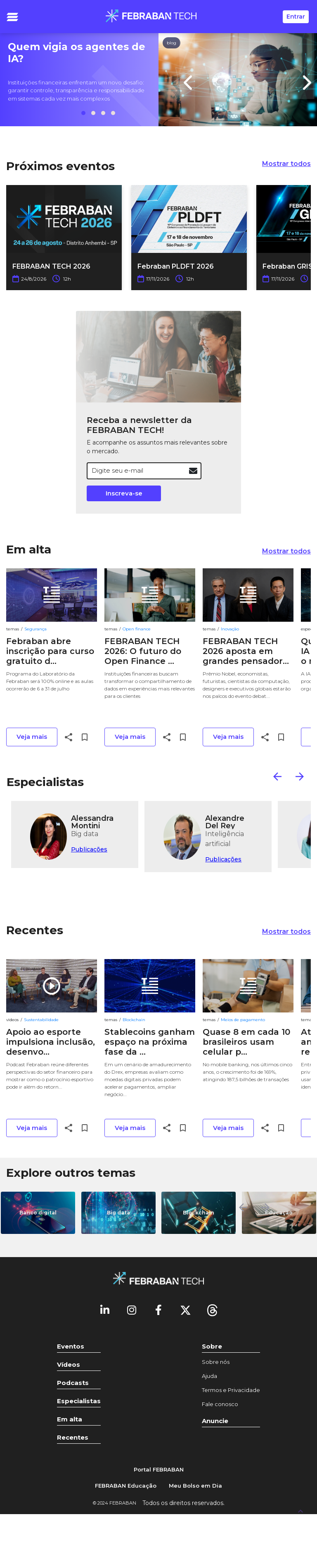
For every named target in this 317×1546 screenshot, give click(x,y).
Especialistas (45, 782)
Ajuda (209, 1376)
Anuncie (215, 1421)
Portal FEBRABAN (159, 1469)
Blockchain (134, 1019)
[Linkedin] (105, 1309)
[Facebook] (158, 1309)
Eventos (70, 1346)
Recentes (34, 930)
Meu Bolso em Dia (195, 1485)
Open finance (137, 629)
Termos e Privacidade (231, 1390)
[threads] (212, 1309)
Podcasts (73, 1383)
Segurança (35, 629)
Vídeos (68, 1364)
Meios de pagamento (243, 1019)
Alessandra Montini (92, 822)
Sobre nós (215, 1361)
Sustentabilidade (41, 1019)
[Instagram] (131, 1309)
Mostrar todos (286, 164)
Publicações (89, 849)
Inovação (230, 629)
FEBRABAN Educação (125, 1485)
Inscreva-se (124, 493)
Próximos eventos (60, 166)
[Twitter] (185, 1309)
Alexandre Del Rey (224, 822)
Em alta (28, 549)
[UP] (300, 1511)
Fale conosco (220, 1404)
